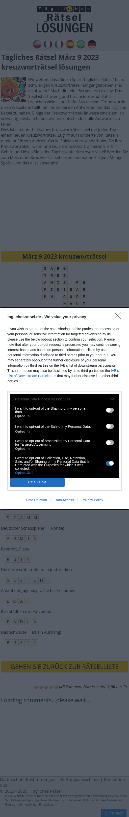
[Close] (119, 317)
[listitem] (64, 399)
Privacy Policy (92, 500)
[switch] (110, 410)
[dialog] (64, 408)
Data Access (64, 500)
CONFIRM (37, 482)
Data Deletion (36, 500)
